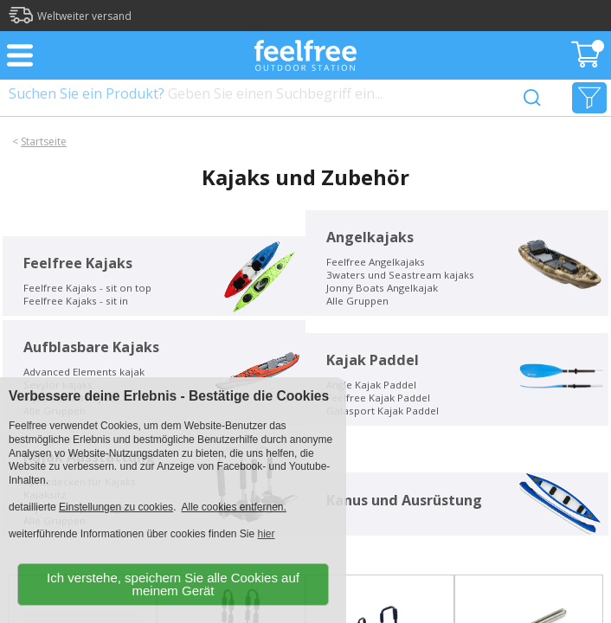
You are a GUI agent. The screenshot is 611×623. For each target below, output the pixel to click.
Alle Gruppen (357, 300)
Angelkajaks (370, 237)
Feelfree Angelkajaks (375, 261)
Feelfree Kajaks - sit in (75, 300)
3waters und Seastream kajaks (400, 274)
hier (266, 534)
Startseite (44, 141)
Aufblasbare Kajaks (91, 346)
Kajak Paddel (372, 359)
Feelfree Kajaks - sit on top (87, 287)
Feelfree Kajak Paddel (378, 397)
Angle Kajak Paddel (371, 384)
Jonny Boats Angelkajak (382, 287)
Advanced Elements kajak (84, 371)
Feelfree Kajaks (77, 263)
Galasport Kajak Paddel (382, 410)
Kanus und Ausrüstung (404, 500)
